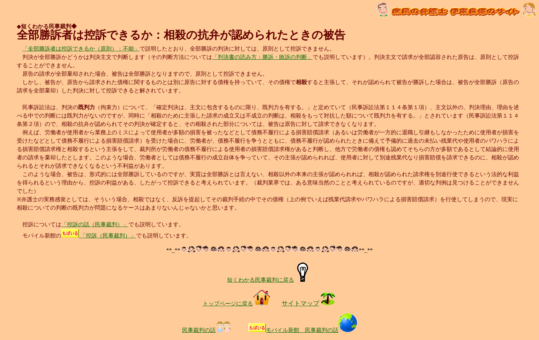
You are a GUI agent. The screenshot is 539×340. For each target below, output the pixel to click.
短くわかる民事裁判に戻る (269, 280)
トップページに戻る (236, 304)
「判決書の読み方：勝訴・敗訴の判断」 (262, 57)
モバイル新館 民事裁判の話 (311, 330)
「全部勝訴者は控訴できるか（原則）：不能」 (81, 49)
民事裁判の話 (207, 330)
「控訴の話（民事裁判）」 (94, 224)
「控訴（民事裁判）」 (98, 236)
